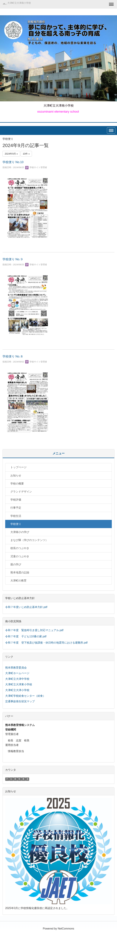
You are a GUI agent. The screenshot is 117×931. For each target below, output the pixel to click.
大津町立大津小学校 (17, 690)
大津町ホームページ (17, 673)
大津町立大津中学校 (17, 678)
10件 (26, 153)
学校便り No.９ (13, 259)
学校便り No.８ (13, 356)
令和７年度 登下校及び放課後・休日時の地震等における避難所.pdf (46, 642)
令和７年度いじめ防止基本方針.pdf (26, 607)
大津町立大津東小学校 (18, 684)
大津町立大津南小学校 (19, 3)
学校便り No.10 (13, 162)
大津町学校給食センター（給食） (25, 695)
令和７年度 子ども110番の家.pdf (25, 636)
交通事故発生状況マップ (20, 701)
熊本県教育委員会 (16, 667)
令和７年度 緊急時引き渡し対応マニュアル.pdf (34, 630)
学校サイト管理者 (36, 167)
